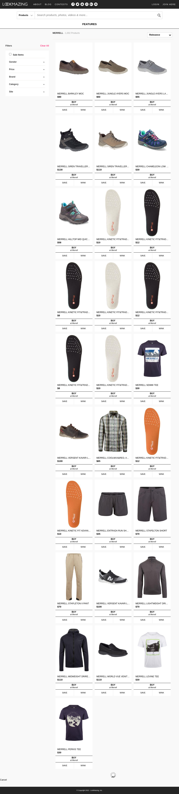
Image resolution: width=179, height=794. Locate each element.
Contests (61, 4)
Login (155, 4)
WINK (83, 110)
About (37, 4)
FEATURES (89, 24)
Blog (48, 4)
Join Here (169, 4)
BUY (73, 103)
